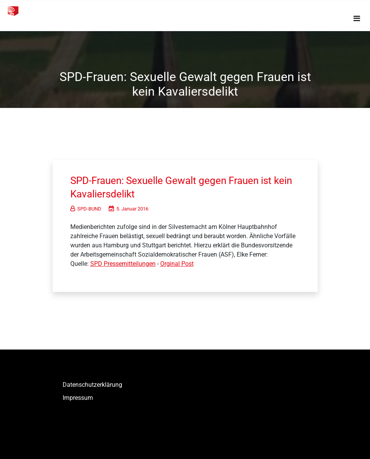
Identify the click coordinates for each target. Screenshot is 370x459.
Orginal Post (177, 263)
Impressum (78, 397)
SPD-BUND (85, 209)
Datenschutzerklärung (92, 384)
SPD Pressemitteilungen (123, 263)
